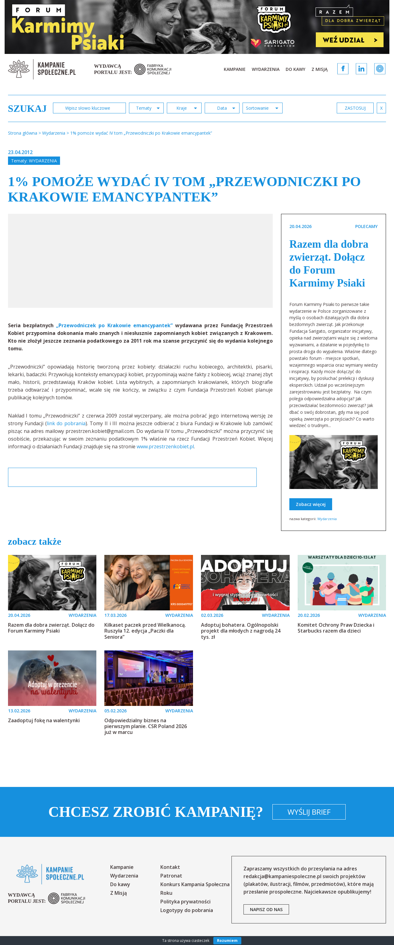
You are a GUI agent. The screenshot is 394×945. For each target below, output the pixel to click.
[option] (140, 261)
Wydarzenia (265, 69)
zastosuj (355, 108)
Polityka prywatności (185, 901)
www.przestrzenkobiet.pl (165, 446)
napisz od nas (266, 909)
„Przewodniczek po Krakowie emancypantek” (114, 325)
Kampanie (235, 69)
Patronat (171, 875)
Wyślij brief (309, 812)
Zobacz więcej (311, 504)
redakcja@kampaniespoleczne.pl (282, 876)
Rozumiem (227, 940)
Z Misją (320, 69)
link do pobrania (66, 423)
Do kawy (295, 69)
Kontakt (170, 867)
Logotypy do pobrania (186, 910)
